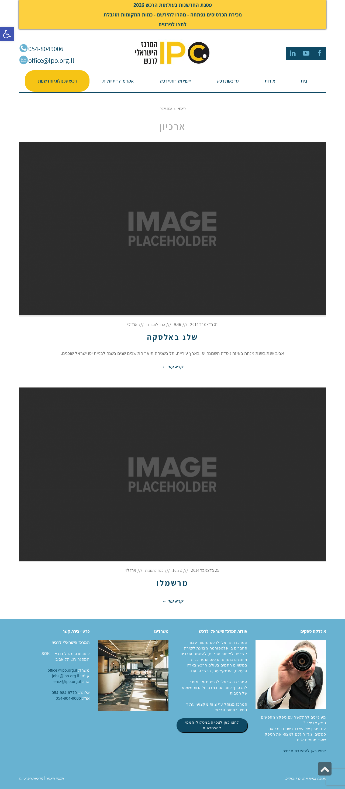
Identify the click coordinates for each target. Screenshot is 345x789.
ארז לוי (132, 324)
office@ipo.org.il (51, 60)
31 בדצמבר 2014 (204, 324)
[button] (7, 34)
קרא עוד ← (172, 366)
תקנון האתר (54, 778)
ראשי (181, 108)
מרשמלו (172, 583)
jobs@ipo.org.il (65, 676)
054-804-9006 (68, 698)
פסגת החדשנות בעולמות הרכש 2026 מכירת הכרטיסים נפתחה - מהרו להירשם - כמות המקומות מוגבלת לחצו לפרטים (173, 15)
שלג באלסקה (172, 337)
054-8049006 (45, 48)
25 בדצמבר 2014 (205, 570)
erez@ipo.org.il (67, 681)
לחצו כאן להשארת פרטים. (303, 751)
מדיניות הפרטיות (31, 778)
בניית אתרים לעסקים (300, 778)
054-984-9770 (64, 693)
